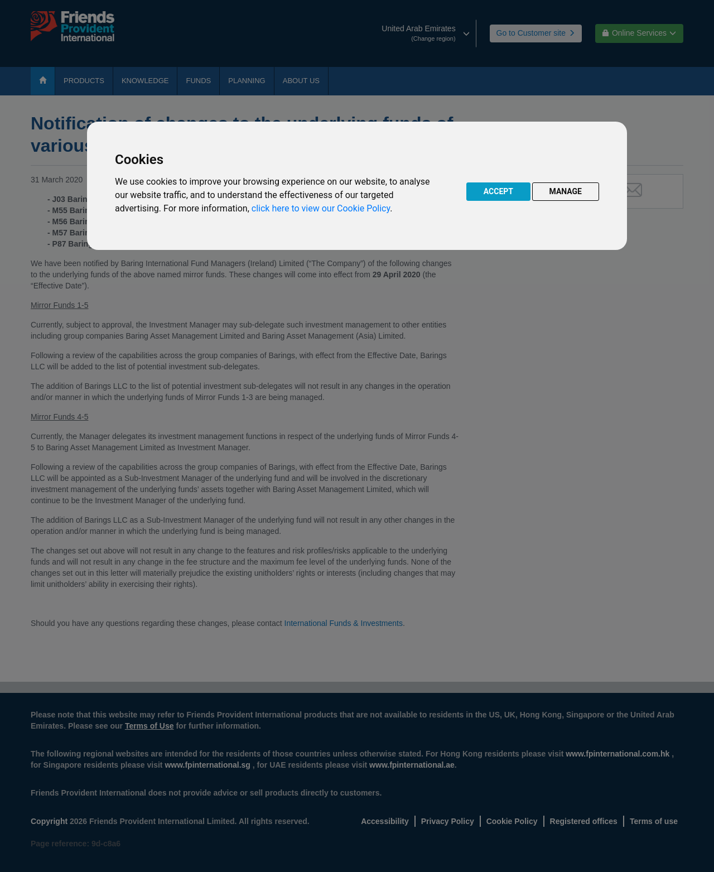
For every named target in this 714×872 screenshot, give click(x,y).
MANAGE (565, 191)
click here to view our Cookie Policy (321, 208)
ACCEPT (498, 191)
